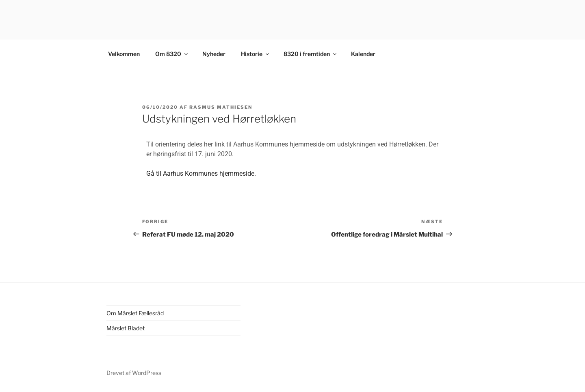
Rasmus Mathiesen (220, 107)
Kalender (363, 53)
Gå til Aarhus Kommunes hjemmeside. (201, 173)
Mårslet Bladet (125, 328)
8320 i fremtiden (311, 53)
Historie (255, 53)
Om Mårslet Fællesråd (135, 313)
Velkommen (124, 53)
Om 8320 (172, 53)
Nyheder (213, 53)
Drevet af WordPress (133, 372)
